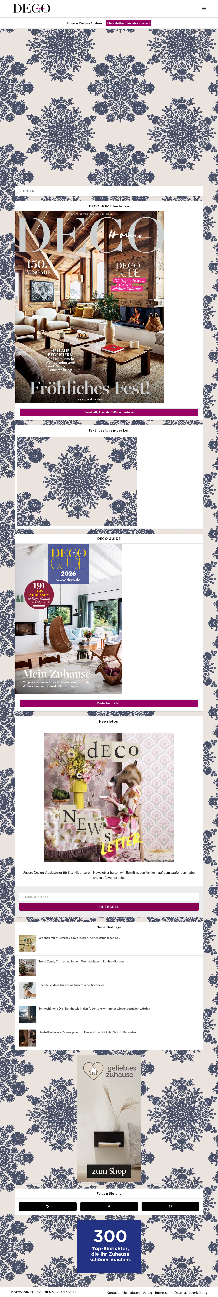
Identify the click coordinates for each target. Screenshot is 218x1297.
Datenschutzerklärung (190, 1292)
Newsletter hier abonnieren (128, 23)
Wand (50, 168)
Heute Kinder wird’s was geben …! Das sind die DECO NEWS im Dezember (87, 1032)
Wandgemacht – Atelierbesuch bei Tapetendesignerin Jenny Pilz (57, 123)
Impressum (163, 1292)
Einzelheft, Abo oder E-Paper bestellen (109, 412)
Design (25, 168)
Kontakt (113, 1292)
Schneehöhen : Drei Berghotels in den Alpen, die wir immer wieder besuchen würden (94, 1008)
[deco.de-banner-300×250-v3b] (109, 1272)
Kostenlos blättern (109, 703)
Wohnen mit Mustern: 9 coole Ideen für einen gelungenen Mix (79, 938)
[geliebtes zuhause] (109, 1181)
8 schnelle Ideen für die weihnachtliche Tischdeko (71, 985)
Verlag (147, 1292)
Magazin (38, 168)
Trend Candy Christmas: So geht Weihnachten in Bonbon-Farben (81, 961)
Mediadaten (131, 1292)
